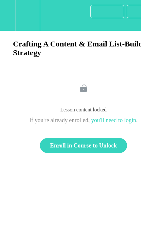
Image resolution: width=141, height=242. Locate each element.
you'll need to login (113, 120)
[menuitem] (28, 15)
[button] (8, 15)
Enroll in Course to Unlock (83, 145)
